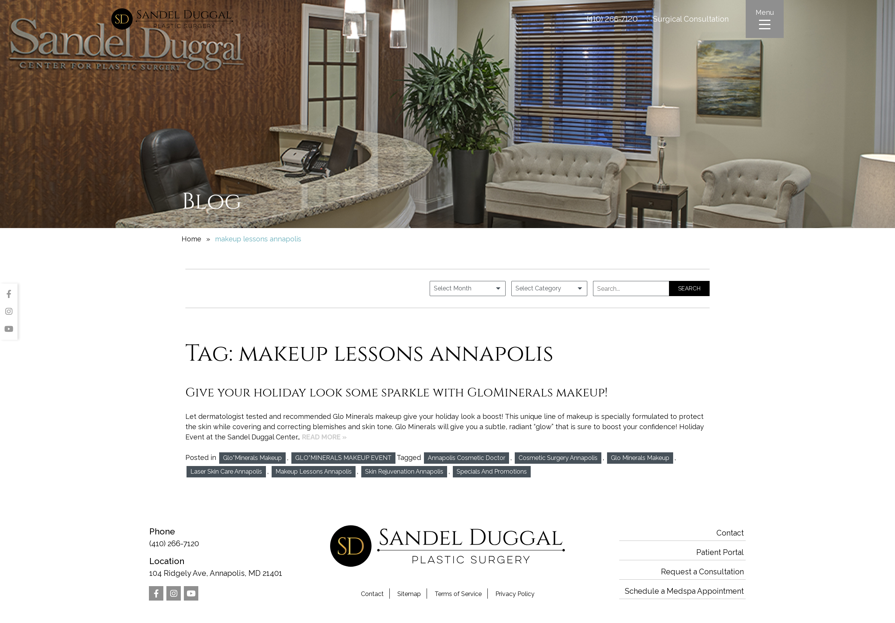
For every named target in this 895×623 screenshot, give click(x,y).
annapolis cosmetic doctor (466, 457)
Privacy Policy (514, 594)
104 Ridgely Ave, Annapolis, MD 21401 (219, 566)
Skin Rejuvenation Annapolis (404, 471)
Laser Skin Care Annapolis (226, 471)
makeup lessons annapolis (313, 471)
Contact (372, 594)
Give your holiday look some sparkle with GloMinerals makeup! (396, 392)
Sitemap (409, 594)
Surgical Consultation (691, 19)
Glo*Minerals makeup (252, 457)
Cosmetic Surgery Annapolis (558, 457)
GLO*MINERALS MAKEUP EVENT (343, 457)
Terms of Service (458, 594)
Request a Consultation (702, 571)
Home (191, 239)
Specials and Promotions (492, 471)
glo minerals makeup (640, 457)
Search (689, 288)
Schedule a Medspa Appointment (684, 591)
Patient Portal (720, 552)
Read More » (324, 437)
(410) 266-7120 (612, 19)
